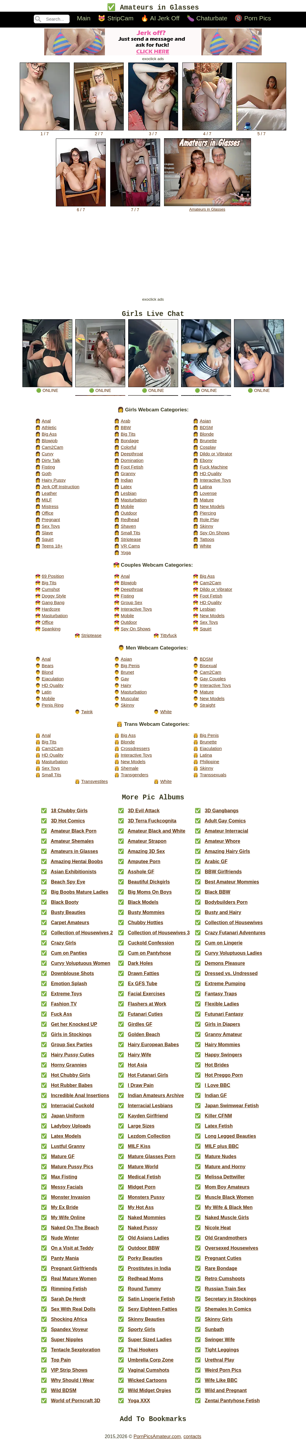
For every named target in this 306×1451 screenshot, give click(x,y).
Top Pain (61, 1364)
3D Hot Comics (68, 825)
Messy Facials (67, 1191)
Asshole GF (141, 876)
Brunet (127, 674)
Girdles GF (140, 1028)
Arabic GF (216, 866)
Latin (46, 694)
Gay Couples (213, 681)
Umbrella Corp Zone (151, 1364)
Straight (207, 707)
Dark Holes (140, 967)
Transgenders (134, 777)
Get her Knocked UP (74, 1028)
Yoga (126, 555)
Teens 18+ (52, 548)
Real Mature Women (74, 1283)
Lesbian (129, 495)
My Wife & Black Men (229, 1211)
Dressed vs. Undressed (231, 977)
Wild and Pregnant (226, 1394)
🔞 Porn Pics (253, 19)
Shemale (130, 770)
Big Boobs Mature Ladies (79, 896)
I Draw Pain (141, 1089)
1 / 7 (45, 132)
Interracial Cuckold (72, 1110)
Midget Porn (141, 1191)
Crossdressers (135, 751)
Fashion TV (63, 1008)
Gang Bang (53, 605)
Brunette (208, 443)
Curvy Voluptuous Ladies (233, 957)
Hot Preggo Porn (224, 1079)
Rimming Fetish (69, 1293)
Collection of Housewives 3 (159, 937)
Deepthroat (132, 456)
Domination (132, 463)
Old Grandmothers (226, 1242)
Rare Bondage (221, 1272)
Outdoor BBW (144, 1252)
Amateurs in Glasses (207, 207)
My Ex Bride (64, 1211)
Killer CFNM (218, 1120)
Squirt (47, 541)
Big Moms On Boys (150, 896)
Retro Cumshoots (225, 1283)
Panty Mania (65, 1262)
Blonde (207, 436)
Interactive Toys (215, 482)
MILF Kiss (139, 1150)
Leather (49, 495)
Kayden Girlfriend (148, 1120)
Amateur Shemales (72, 845)
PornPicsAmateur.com (157, 1442)
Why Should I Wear (72, 1384)
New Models (212, 509)
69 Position (53, 578)
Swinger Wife (220, 1344)
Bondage (130, 443)
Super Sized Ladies (150, 1344)
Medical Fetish (144, 1181)
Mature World (143, 1171)
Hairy (126, 687)
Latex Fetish (218, 1130)
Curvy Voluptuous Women (80, 967)
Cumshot (50, 591)
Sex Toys (51, 528)
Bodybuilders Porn (226, 906)
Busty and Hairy (223, 916)
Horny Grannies (69, 1069)
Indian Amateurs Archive (156, 1099)
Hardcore (51, 611)
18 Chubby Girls (69, 815)
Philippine (209, 764)
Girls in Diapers (222, 1028)
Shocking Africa (69, 1323)
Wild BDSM (63, 1394)
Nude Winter (65, 1242)
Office (47, 515)
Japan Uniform (67, 1120)
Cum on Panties (69, 957)
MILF (47, 502)
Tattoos (207, 541)
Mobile (127, 509)
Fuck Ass (61, 1018)
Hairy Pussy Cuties (72, 1059)
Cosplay (208, 449)
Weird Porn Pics (223, 1374)
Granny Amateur (223, 1038)
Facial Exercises (146, 998)
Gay (125, 681)
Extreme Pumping (225, 988)
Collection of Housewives (234, 927)
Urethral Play (219, 1364)
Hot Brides (217, 1069)
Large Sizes (141, 1130)
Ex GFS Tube (142, 988)
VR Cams (130, 548)
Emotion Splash (69, 988)
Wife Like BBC (221, 1384)
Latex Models (66, 1140)
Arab (125, 423)
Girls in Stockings (71, 1038)
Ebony (206, 463)
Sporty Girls (141, 1333)
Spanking (51, 631)
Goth (46, 476)
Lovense (208, 495)
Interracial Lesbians (150, 1110)
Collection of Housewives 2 (82, 937)
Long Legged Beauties (230, 1140)
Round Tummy (144, 1293)
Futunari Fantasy (224, 1018)
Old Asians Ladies (148, 1242)
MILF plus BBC (222, 1150)
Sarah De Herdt (68, 1303)
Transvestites (94, 784)
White (205, 548)
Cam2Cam (52, 449)
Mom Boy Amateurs (227, 1191)
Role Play (209, 522)
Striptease (131, 541)
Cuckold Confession (151, 947)
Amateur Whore (222, 845)
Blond (47, 674)
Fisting (48, 469)
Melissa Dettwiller (225, 1181)
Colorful (128, 449)
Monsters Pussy (146, 1201)
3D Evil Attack (144, 815)
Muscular (130, 701)
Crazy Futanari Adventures (235, 937)
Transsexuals (213, 777)
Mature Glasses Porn (151, 1160)
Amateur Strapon (147, 845)
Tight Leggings (222, 1354)
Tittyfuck (168, 638)
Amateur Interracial (226, 835)
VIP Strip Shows (69, 1374)
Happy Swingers (223, 1059)
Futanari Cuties (145, 1018)
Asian (205, 423)
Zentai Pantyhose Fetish (232, 1405)
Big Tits (128, 436)
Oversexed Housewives (231, 1252)
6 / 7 (81, 208)
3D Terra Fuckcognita (152, 825)
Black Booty (64, 906)
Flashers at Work (147, 1008)
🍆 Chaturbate (207, 19)
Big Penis (130, 668)
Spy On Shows (215, 535)
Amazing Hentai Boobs (77, 866)
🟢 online (47, 391)
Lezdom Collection (149, 1140)
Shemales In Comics (228, 1313)
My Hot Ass (141, 1211)
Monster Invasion (70, 1201)
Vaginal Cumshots (148, 1374)
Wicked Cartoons (147, 1384)
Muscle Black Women (229, 1201)
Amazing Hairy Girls (227, 855)
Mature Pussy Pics (72, 1171)
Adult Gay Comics (225, 825)
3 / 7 (153, 132)
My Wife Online (68, 1222)
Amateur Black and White (156, 835)
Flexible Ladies (222, 1008)
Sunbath (214, 1333)
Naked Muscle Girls (227, 1222)
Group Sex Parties (71, 1049)
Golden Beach (144, 1038)
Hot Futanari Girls (148, 1079)
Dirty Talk (51, 463)
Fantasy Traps (221, 998)
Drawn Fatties (143, 977)
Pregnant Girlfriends (74, 1272)
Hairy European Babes (153, 1049)
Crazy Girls (63, 947)
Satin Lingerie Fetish (151, 1303)
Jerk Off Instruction (60, 489)
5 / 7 (261, 132)
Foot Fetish (132, 469)
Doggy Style (54, 598)
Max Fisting (64, 1181)
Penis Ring (52, 707)
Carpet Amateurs (70, 927)
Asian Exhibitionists (74, 876)
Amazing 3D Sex (146, 855)
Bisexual (208, 668)
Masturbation (134, 502)
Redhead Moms (145, 1283)
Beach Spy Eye (68, 886)
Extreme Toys (66, 998)
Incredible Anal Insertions (80, 1099)
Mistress (50, 509)
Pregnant (51, 522)
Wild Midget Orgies (149, 1394)
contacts (192, 1442)
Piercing (208, 515)
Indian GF (216, 1099)
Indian (127, 482)
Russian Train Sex (225, 1293)
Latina (206, 489)
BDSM (206, 430)
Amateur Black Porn (74, 835)
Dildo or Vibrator (216, 456)
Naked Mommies (147, 1222)
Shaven (128, 528)
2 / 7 (99, 132)
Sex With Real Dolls (73, 1313)
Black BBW (217, 896)
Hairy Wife (139, 1059)
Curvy (47, 456)
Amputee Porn (144, 866)
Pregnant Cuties (223, 1262)
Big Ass (49, 436)
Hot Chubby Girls (70, 1079)
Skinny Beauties (146, 1323)
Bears (47, 668)
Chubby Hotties (145, 927)
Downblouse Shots (72, 977)
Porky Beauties (145, 1262)
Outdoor (129, 515)
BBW (126, 430)
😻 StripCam (115, 19)
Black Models (143, 906)
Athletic (49, 430)
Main (84, 19)
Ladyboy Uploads (71, 1130)
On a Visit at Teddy (72, 1252)
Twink (87, 714)
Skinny (206, 528)
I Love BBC (217, 1089)
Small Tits (130, 535)
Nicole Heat (218, 1232)
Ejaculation (53, 681)
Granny (128, 476)
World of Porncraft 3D (75, 1405)
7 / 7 (135, 208)
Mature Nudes (220, 1160)
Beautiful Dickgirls (149, 886)
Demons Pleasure (225, 967)
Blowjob (49, 443)
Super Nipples (67, 1344)
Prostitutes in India (149, 1272)
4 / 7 (207, 132)
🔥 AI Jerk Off (160, 19)
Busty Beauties (68, 916)
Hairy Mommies (222, 1049)
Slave (47, 535)
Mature (207, 502)
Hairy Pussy (53, 482)
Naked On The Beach (75, 1232)
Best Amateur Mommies (232, 886)
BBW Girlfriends (223, 876)
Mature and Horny (225, 1171)
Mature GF (62, 1160)
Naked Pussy (143, 1232)
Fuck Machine (214, 469)
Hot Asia (137, 1069)
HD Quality (210, 476)
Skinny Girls (218, 1323)
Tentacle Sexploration (75, 1354)
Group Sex (131, 605)
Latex (126, 489)
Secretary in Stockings (230, 1303)
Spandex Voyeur (69, 1333)
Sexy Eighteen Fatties (152, 1313)
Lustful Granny (68, 1150)
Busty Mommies (146, 916)
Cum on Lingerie (223, 947)
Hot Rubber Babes (72, 1089)
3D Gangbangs (221, 815)
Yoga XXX (139, 1405)
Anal (46, 423)
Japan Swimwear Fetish (232, 1110)
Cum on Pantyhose (149, 957)
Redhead (130, 522)
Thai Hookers (143, 1354)
